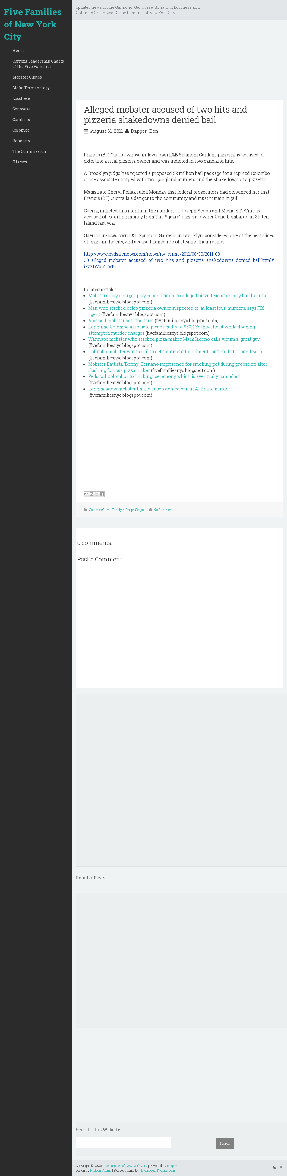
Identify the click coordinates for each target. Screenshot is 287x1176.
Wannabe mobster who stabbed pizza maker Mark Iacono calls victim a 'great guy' (174, 339)
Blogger (172, 1165)
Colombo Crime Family (105, 509)
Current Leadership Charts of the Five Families (38, 63)
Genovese (21, 108)
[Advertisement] (179, 62)
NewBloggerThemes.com (157, 1170)
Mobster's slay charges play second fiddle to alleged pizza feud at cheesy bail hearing (177, 295)
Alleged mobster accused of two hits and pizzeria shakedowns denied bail (165, 114)
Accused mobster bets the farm (121, 320)
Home (18, 50)
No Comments (164, 509)
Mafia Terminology (31, 87)
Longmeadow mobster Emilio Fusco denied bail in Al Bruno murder (159, 389)
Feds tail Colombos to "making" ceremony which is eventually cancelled (164, 376)
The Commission (29, 151)
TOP (278, 1167)
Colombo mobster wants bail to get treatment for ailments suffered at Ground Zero (175, 351)
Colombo (21, 130)
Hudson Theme (100, 1170)
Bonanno (21, 140)
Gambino (21, 119)
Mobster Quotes (27, 77)
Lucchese (21, 98)
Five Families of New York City (33, 24)
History (19, 162)
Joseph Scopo (134, 509)
